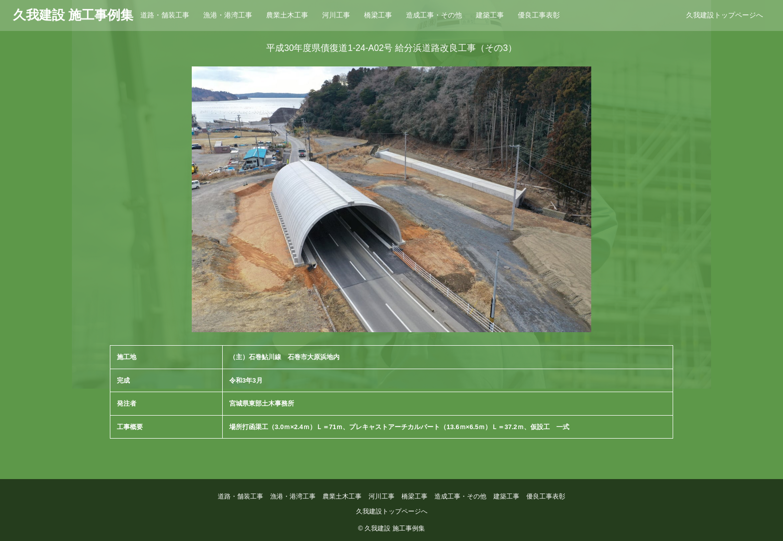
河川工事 (336, 15)
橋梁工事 (378, 15)
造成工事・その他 (434, 15)
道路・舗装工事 (164, 15)
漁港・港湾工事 (227, 15)
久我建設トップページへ (724, 15)
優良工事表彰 (539, 15)
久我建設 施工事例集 (73, 14)
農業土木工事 (287, 15)
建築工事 (490, 15)
